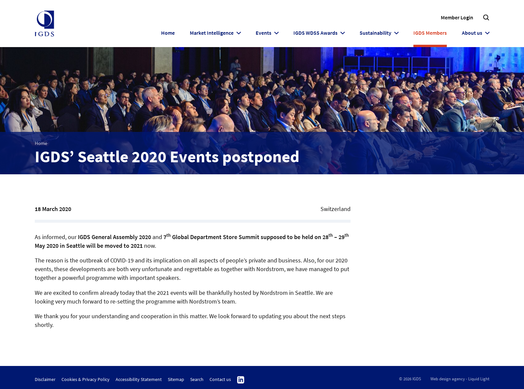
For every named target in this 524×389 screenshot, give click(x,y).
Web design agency (447, 379)
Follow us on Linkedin (241, 380)
